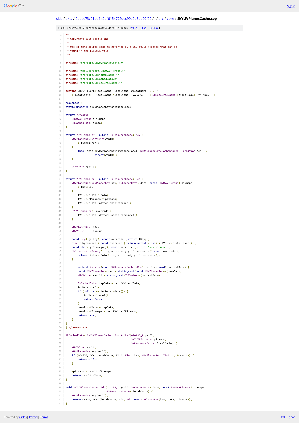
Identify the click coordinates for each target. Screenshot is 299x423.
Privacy (33, 417)
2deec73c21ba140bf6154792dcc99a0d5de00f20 (113, 18)
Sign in (291, 6)
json (292, 417)
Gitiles (23, 417)
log (144, 28)
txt (283, 417)
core (170, 18)
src (161, 18)
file (134, 28)
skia (59, 18)
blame (155, 28)
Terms (44, 417)
